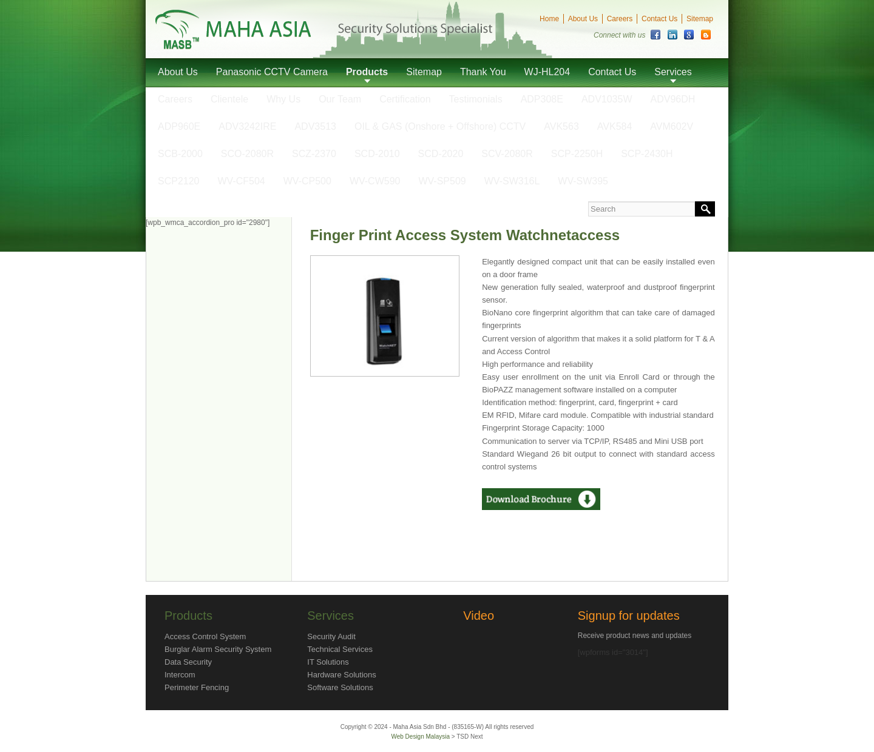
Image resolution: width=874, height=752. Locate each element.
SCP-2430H (646, 154)
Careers (620, 19)
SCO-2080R (247, 154)
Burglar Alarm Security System (217, 649)
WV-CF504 (241, 181)
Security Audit (331, 636)
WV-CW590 (375, 181)
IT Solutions (327, 661)
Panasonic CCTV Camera (272, 72)
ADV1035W (606, 99)
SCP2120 (179, 181)
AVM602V (671, 126)
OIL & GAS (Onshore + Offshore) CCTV (440, 126)
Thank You (483, 72)
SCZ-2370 (314, 154)
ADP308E (542, 99)
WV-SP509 (442, 181)
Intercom (179, 674)
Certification (404, 99)
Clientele (229, 99)
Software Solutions (340, 687)
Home (549, 19)
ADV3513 (315, 126)
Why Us (283, 99)
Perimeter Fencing (196, 687)
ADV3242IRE (247, 126)
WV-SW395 (583, 181)
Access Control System (205, 636)
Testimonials (476, 99)
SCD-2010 (377, 154)
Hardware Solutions (341, 674)
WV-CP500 (307, 181)
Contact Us (659, 19)
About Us (583, 19)
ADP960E (179, 126)
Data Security (188, 661)
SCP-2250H (577, 154)
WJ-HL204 (547, 72)
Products (367, 72)
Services (672, 72)
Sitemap (699, 19)
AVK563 (561, 126)
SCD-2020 (441, 154)
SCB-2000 (180, 154)
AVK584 (614, 126)
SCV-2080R (507, 154)
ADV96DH (673, 99)
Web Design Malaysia (421, 736)
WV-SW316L (512, 181)
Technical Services (340, 649)
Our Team (340, 99)
